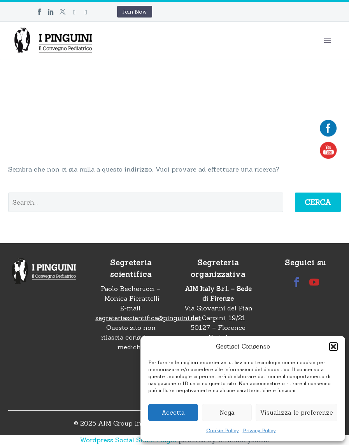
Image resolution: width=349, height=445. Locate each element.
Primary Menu (327, 41)
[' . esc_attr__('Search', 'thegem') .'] (145, 202)
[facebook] (297, 282)
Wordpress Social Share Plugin (129, 440)
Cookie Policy (222, 430)
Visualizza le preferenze (296, 412)
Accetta (173, 412)
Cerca (318, 202)
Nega (227, 412)
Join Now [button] (135, 11)
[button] (333, 346)
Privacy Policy (259, 430)
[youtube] (314, 282)
